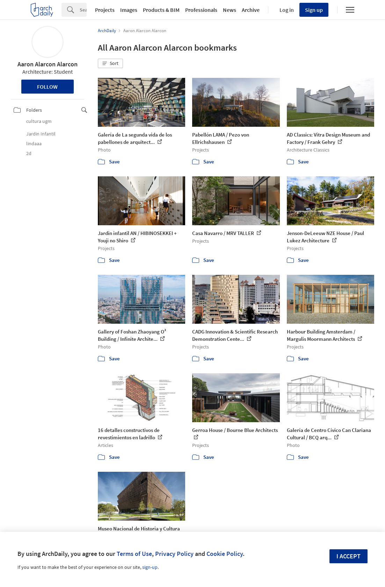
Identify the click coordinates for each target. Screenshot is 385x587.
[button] (110, 63)
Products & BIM (161, 10)
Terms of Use (134, 554)
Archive (251, 10)
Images (128, 10)
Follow (47, 86)
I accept (348, 556)
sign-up (150, 567)
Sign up (314, 9)
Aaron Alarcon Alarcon (47, 64)
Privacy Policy (174, 554)
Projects (105, 10)
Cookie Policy (224, 554)
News (229, 10)
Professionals (201, 10)
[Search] (83, 10)
